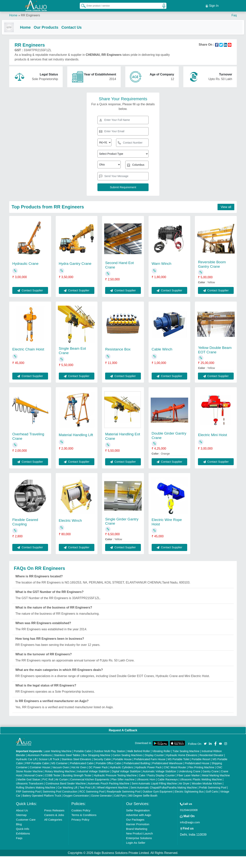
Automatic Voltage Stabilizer (159, 772)
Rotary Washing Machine (60, 772)
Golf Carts (212, 792)
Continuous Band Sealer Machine (66, 784)
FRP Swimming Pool (28, 792)
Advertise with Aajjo (138, 815)
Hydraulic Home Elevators (181, 756)
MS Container (59, 764)
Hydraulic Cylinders (121, 768)
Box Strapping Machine (96, 756)
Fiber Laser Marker (188, 776)
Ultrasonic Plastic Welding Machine (201, 780)
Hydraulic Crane (25, 264)
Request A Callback (123, 731)
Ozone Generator (101, 796)
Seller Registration (138, 811)
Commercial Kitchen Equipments (89, 780)
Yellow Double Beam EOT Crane (215, 350)
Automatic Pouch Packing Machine (108, 784)
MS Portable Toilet (178, 760)
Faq (234, 15)
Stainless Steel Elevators (76, 760)
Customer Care (26, 820)
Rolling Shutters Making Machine (35, 788)
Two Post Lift (87, 788)
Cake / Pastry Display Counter (157, 776)
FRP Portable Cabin (37, 764)
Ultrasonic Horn (146, 780)
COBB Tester (53, 776)
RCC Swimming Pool (92, 792)
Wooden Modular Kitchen (207, 784)
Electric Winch (70, 521)
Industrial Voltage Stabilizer (93, 772)
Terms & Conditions (83, 815)
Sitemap (21, 815)
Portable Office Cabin (108, 764)
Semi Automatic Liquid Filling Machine (154, 784)
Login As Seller (135, 843)
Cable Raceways (168, 780)
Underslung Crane (189, 772)
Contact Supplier (30, 291)
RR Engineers (30, 15)
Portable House (122, 760)
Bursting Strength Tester (77, 776)
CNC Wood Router (175, 768)
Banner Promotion (137, 825)
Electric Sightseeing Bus (189, 792)
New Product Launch (139, 834)
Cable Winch (162, 350)
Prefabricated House (197, 764)
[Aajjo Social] (205, 744)
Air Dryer (184, 784)
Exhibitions (23, 834)
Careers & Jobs (54, 815)
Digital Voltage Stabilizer (126, 772)
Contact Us (79, 27)
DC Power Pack (98, 768)
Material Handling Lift (76, 436)
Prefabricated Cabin (82, 764)
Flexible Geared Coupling (25, 522)
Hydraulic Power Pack (148, 768)
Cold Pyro (120, 796)
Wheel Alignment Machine (112, 788)
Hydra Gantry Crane (75, 264)
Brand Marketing (136, 829)
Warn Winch (161, 264)
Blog (19, 825)
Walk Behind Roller (138, 751)
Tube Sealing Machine (186, 751)
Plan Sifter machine (123, 780)
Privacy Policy (80, 820)
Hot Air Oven (78, 768)
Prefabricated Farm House (149, 760)
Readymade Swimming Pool (123, 792)
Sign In (212, 6)
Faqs (19, 838)
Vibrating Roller (161, 751)
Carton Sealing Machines (127, 756)
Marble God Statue (28, 780)
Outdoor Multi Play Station (109, 751)
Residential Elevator (211, 756)
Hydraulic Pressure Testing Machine (115, 776)
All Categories (53, 820)
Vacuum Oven (60, 768)
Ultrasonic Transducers (29, 784)
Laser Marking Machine (58, 751)
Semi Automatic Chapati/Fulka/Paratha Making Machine (163, 788)
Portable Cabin (83, 751)
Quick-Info (22, 829)
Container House (40, 768)
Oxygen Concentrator (76, 796)
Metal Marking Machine (216, 776)
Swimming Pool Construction (60, 792)
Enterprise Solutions (139, 838)
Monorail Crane (33, 776)
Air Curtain (61, 780)
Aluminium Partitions (39, 756)
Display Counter (154, 756)
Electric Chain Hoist (28, 350)
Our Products (53, 27)
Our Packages (135, 820)
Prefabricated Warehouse (167, 764)
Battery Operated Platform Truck (41, 796)
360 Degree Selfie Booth (142, 796)
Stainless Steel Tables (67, 756)
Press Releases (54, 811)
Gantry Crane (211, 772)
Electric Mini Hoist (212, 436)
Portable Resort (201, 760)
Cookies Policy (80, 811)
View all (226, 207)
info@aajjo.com (190, 823)
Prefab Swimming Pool (212, 788)
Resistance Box (117, 350)
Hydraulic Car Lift (26, 760)
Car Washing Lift (67, 788)
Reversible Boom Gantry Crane (212, 265)
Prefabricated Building (137, 764)
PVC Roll (47, 780)
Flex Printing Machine (201, 768)
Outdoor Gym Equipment (158, 792)
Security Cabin (102, 760)
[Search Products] (81, 5)
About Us (22, 811)
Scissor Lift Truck (49, 760)
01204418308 (189, 810)
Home (13, 15)
